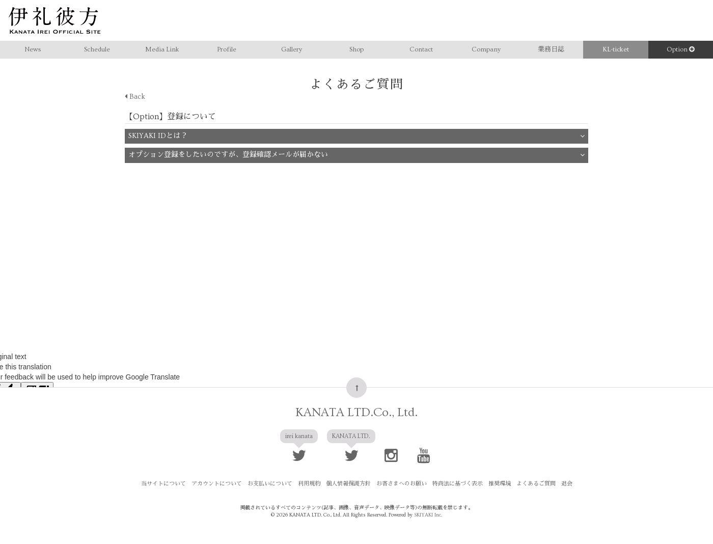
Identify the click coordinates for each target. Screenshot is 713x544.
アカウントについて (216, 483)
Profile (226, 49)
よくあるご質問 (536, 483)
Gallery (291, 49)
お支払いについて (270, 483)
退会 (566, 483)
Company (486, 49)
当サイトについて (163, 483)
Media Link (162, 49)
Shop (356, 49)
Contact (421, 49)
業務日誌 (551, 49)
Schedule (97, 49)
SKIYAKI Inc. (428, 515)
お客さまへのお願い (401, 483)
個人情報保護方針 (348, 483)
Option (681, 49)
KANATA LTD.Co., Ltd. (356, 412)
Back (135, 97)
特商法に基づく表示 (457, 483)
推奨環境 (499, 483)
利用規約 (309, 483)
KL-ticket (615, 49)
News (32, 49)
